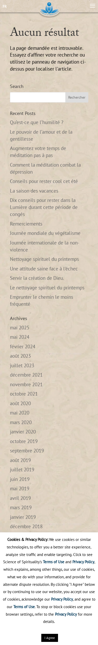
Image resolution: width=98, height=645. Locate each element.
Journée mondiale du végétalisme (45, 233)
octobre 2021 (24, 394)
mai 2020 (19, 413)
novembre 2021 (26, 384)
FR (5, 6)
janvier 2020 (23, 432)
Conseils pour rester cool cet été (44, 181)
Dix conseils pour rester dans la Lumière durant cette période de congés (44, 207)
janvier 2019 (23, 517)
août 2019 (20, 460)
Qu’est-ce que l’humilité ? (36, 122)
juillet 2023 (22, 365)
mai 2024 (19, 337)
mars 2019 (21, 507)
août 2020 (20, 403)
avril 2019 (20, 498)
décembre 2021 (26, 375)
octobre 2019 (24, 441)
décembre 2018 (26, 526)
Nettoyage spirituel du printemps (44, 259)
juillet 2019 (22, 469)
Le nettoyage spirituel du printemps (47, 287)
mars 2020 (21, 422)
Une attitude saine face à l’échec (44, 269)
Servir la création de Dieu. (37, 278)
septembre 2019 (27, 450)
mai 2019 (19, 488)
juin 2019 (20, 479)
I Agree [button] (49, 638)
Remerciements (26, 224)
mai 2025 (19, 327)
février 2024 (22, 346)
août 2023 (20, 356)
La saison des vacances (34, 191)
